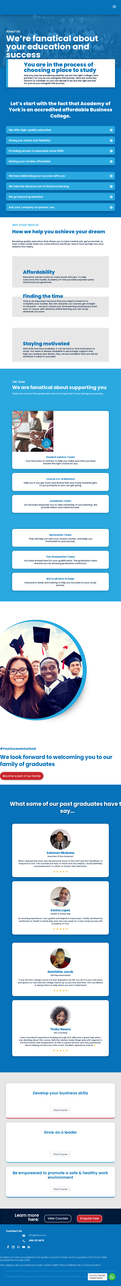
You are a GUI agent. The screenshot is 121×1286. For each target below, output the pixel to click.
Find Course (60, 1110)
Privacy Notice (73, 1276)
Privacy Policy (59, 1276)
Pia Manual (46, 1276)
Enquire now (89, 1218)
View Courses (58, 1218)
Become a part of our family (22, 776)
